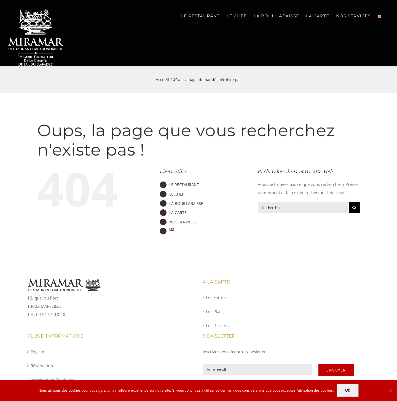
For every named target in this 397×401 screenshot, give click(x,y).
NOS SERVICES (182, 221)
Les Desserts (218, 325)
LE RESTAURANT (184, 184)
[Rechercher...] (303, 207)
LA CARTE (178, 212)
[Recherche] (354, 207)
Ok (347, 390)
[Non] (390, 390)
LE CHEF (176, 194)
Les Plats (214, 311)
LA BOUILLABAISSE (186, 203)
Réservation (42, 365)
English (37, 351)
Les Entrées (216, 297)
